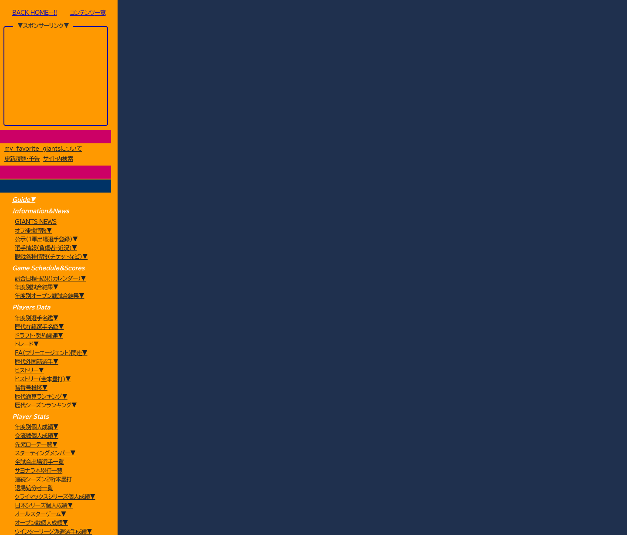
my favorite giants (278, 518)
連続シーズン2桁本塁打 (43, 480)
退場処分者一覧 (34, 489)
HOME (134, 14)
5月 (332, 14)
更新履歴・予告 (22, 160)
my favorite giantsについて (43, 149)
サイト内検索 (58, 160)
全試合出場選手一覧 (39, 463)
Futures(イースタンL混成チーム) (216, 14)
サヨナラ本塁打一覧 (38, 471)
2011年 (312, 14)
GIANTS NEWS (36, 223)
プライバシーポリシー (325, 518)
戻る (386, 27)
